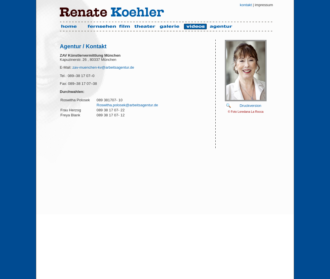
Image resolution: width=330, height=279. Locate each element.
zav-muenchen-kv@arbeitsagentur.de (102, 67)
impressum (264, 5)
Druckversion (250, 106)
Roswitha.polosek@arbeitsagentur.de (127, 105)
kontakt (246, 5)
